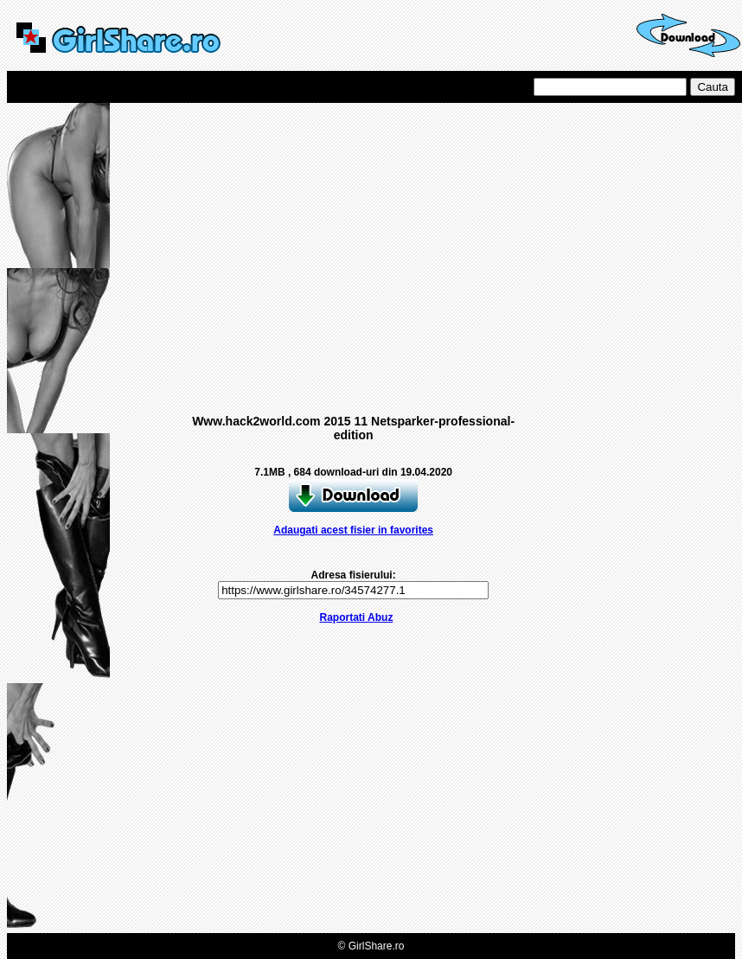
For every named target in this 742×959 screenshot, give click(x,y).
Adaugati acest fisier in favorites (353, 530)
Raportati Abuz (356, 617)
